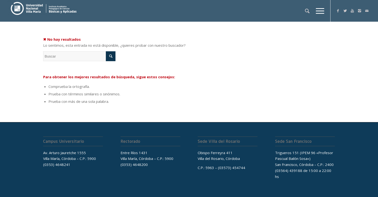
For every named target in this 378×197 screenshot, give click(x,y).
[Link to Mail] (367, 10)
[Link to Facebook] (338, 10)
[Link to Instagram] (359, 10)
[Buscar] (307, 11)
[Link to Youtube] (352, 10)
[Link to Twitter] (345, 10)
